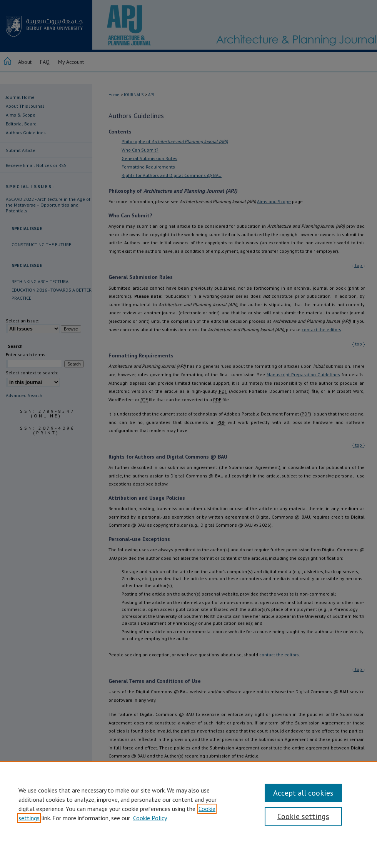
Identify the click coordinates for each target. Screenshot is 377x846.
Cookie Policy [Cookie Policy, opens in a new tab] (150, 818)
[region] (188, 803)
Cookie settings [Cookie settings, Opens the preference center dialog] (303, 816)
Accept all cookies (303, 793)
